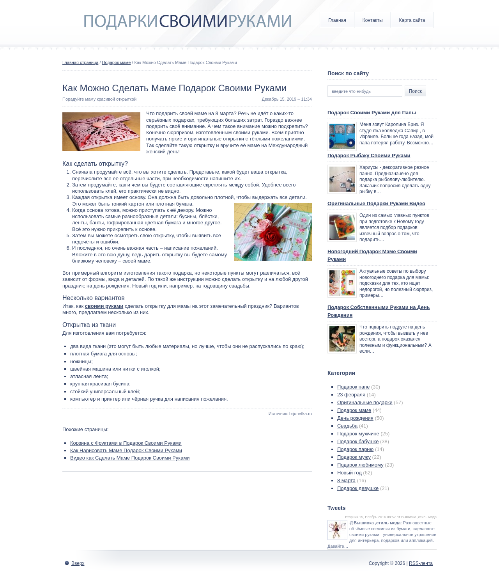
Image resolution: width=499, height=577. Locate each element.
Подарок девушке (358, 488)
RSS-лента (421, 563)
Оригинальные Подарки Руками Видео (376, 203)
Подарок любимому (360, 465)
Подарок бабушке (358, 441)
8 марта (346, 480)
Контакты (373, 20)
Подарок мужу (354, 457)
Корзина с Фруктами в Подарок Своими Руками (126, 443)
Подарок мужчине (358, 434)
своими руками (104, 306)
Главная (337, 20)
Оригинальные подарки (365, 402)
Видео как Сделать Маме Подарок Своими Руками (130, 458)
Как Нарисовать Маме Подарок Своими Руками (126, 450)
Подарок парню (355, 449)
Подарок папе (353, 387)
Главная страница (80, 62)
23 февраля (351, 395)
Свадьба (347, 426)
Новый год (349, 473)
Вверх (77, 563)
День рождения (355, 418)
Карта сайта (412, 20)
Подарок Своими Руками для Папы (371, 112)
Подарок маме (116, 62)
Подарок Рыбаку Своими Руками (369, 155)
